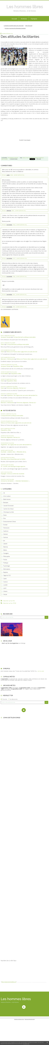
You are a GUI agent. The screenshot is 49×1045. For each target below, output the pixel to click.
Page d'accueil (28, 25)
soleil (24, 157)
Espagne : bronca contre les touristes (12, 473)
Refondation (6, 569)
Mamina (5, 547)
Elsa (4, 518)
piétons (31, 157)
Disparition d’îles (18, 366)
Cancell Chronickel (8, 505)
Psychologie (6, 566)
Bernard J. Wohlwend (7, 359)
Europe (5, 524)
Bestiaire (5, 502)
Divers (5, 515)
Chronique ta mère (8, 512)
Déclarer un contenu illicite (19, 1019)
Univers (5, 591)
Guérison (5, 531)
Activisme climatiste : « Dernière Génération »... (15, 481)
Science (5, 582)
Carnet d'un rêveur (8, 509)
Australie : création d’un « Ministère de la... (14, 452)
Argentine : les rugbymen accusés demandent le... (22, 395)
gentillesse (5, 159)
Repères (5, 572)
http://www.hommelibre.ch (8, 982)
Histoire (5, 534)
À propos (34, 19)
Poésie (5, 559)
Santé (5, 578)
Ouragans (6, 553)
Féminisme (6, 528)
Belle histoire (7, 499)
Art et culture (7, 496)
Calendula (9, 210)
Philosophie (6, 556)
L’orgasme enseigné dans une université (14, 25)
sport (4, 588)
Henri (2, 344)
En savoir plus (26, 1043)
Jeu (4, 540)
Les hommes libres (24, 6)
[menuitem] (14, 18)
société (5, 585)
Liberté (5, 544)
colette (8, 175)
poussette (36, 157)
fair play (41, 157)
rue (27, 157)
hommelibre (4, 373)
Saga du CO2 (7, 575)
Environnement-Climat (9, 521)
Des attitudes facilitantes (20, 37)
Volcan (5, 594)
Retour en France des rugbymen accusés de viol (22, 351)
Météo (5, 550)
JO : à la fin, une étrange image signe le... (13, 466)
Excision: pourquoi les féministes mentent (15, 28)
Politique (5, 563)
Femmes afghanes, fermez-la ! (16, 388)
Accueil (14, 19)
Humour (5, 537)
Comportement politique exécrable (24, 337)
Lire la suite (41, 671)
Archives (24, 19)
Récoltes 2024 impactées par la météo (13, 459)
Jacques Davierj (6, 337)
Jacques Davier (5, 366)
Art (4, 493)
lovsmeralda (9, 276)
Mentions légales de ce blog (30, 1019)
